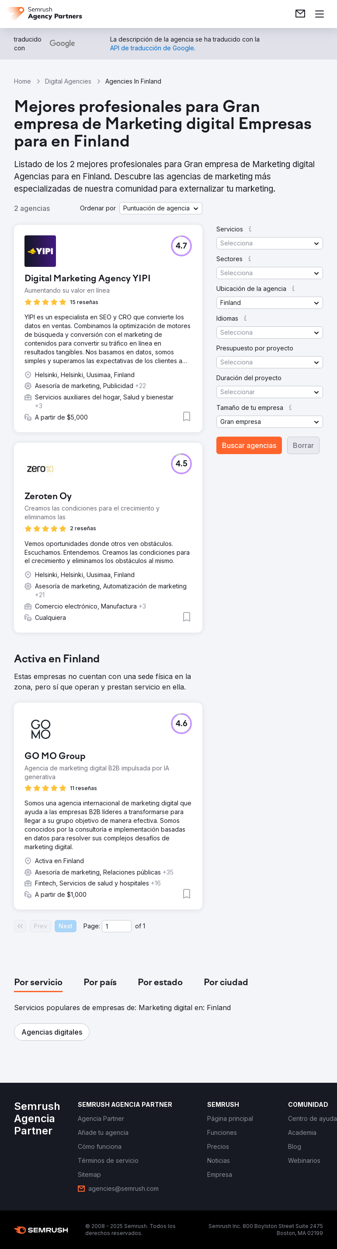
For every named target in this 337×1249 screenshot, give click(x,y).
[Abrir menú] (319, 14)
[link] (300, 14)
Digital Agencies (68, 81)
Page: (91, 926)
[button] (160, 208)
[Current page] (116, 926)
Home (22, 81)
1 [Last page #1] (144, 926)
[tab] (38, 983)
